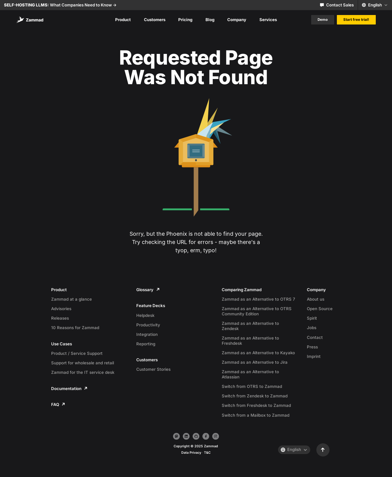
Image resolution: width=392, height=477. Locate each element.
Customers (154, 19)
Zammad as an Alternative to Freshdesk (250, 341)
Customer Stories (153, 369)
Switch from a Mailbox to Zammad (255, 415)
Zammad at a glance (71, 299)
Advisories (61, 308)
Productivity (148, 324)
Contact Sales (337, 4)
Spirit (312, 318)
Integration (147, 334)
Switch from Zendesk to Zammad (255, 395)
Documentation (69, 388)
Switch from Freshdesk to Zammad (256, 405)
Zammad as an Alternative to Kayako (258, 352)
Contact (315, 337)
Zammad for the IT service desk (82, 372)
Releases (60, 318)
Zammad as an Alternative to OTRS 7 (258, 299)
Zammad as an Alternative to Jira (255, 362)
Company (236, 19)
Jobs (311, 327)
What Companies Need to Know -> (60, 4)
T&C (207, 453)
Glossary (147, 289)
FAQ (58, 404)
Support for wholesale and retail (82, 362)
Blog (209, 19)
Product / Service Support (77, 353)
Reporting (145, 343)
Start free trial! (356, 19)
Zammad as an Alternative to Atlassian (250, 374)
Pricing (185, 19)
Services (268, 19)
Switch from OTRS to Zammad (252, 386)
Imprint (314, 356)
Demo (323, 19)
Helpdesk (145, 315)
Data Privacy (191, 453)
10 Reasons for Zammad (75, 327)
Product (123, 19)
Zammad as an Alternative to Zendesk (250, 326)
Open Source (320, 308)
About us (315, 299)
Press (312, 346)
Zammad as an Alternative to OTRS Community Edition (257, 311)
